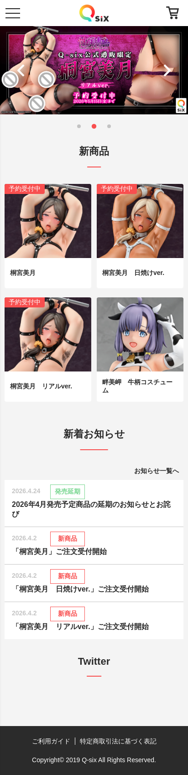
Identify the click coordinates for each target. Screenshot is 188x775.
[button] (23, 70)
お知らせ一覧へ (156, 470)
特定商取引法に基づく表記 (118, 741)
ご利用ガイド (51, 741)
